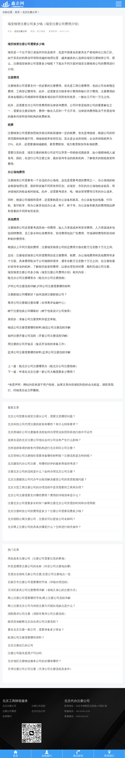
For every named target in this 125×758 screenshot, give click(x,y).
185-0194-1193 (83, 711)
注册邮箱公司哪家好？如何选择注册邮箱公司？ (37, 294)
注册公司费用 (9, 711)
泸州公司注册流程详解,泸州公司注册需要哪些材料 (39, 286)
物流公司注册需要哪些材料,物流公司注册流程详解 (39, 327)
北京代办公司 (38, 711)
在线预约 (7, 716)
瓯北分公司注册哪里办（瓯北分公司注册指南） (37, 277)
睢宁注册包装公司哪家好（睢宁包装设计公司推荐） (40, 310)
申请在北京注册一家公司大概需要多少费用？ (47, 371)
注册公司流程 (38, 706)
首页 (17, 12)
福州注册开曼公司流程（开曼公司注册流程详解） (39, 335)
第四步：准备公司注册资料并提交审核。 (33, 319)
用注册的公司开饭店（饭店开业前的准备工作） (37, 344)
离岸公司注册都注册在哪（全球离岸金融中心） (37, 302)
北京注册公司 (29, 12)
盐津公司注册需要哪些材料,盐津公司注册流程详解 (39, 352)
